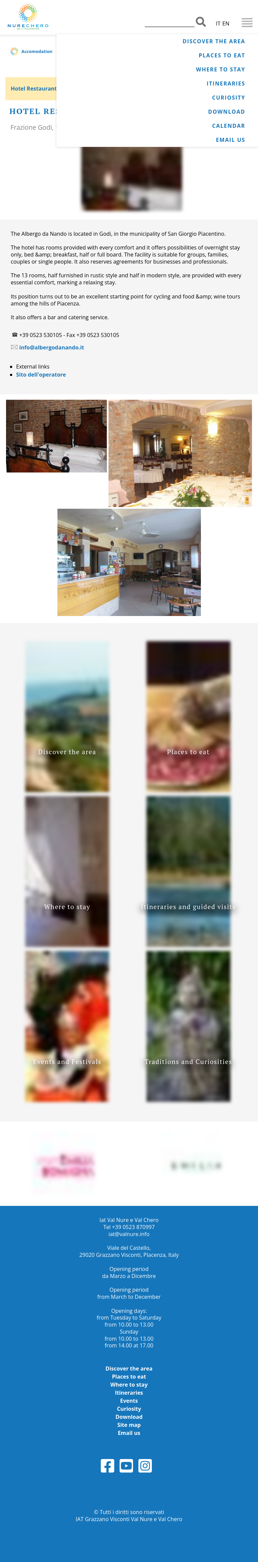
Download (226, 111)
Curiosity (228, 97)
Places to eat (222, 55)
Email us (230, 140)
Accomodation (37, 51)
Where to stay (220, 69)
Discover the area (214, 41)
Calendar (229, 125)
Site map (129, 1425)
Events (129, 1400)
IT (218, 23)
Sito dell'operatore (41, 374)
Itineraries (226, 83)
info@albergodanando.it (51, 347)
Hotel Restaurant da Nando (47, 88)
